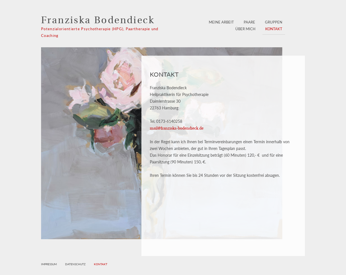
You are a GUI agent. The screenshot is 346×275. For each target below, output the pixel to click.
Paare (249, 22)
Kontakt (273, 29)
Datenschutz (75, 264)
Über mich (245, 29)
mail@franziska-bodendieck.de (176, 128)
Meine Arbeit (221, 22)
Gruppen (273, 22)
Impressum (49, 264)
